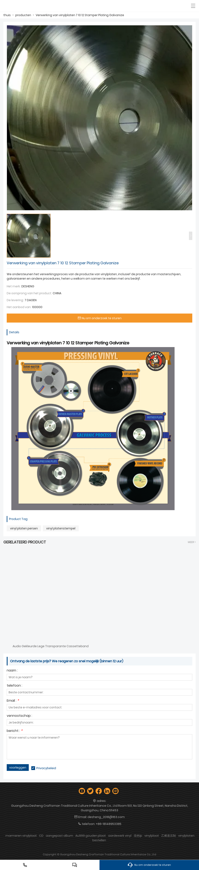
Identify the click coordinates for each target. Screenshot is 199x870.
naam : (12, 671)
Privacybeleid (46, 768)
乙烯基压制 (168, 836)
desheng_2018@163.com (106, 817)
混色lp (138, 836)
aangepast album (59, 836)
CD (41, 836)
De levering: (15, 300)
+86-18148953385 (108, 824)
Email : (13, 701)
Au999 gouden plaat (90, 836)
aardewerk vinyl (119, 836)
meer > (192, 542)
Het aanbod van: (19, 307)
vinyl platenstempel (60, 528)
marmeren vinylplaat (21, 836)
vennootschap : (19, 716)
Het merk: (14, 286)
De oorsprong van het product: (29, 293)
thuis (7, 15)
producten (23, 15)
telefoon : (14, 686)
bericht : (14, 731)
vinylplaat (151, 836)
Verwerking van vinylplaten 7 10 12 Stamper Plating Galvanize (80, 15)
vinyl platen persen (24, 528)
